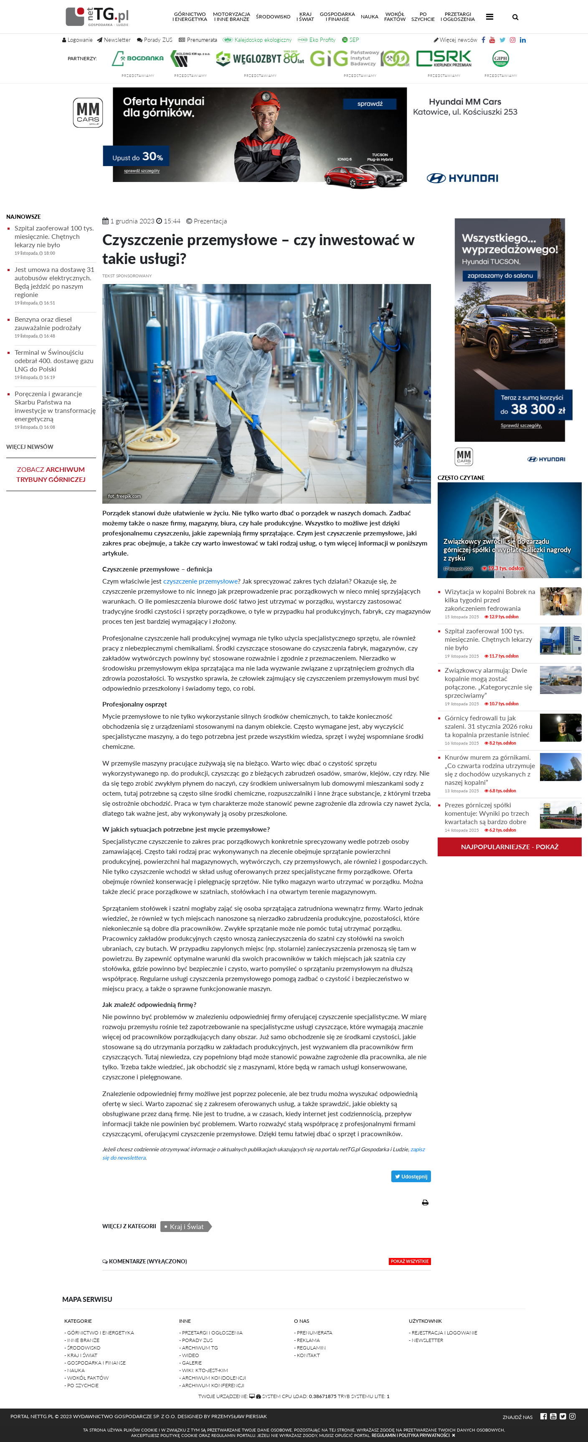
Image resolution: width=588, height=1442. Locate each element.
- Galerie (190, 1363)
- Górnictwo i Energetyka (99, 1332)
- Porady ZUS (196, 1340)
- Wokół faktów (86, 1378)
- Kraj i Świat (80, 1355)
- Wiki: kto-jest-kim (203, 1370)
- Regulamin (310, 1348)
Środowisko (273, 16)
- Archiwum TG (198, 1348)
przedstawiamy (145, 76)
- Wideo (189, 1355)
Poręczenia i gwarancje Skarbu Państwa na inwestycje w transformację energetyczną (55, 411)
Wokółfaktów (395, 16)
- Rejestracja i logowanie (443, 1332)
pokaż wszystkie (410, 1261)
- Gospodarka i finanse (95, 1363)
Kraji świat (305, 16)
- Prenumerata (313, 1332)
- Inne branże (81, 1340)
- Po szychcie (81, 1385)
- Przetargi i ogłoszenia (211, 1332)
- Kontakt (307, 1355)
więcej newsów (29, 446)
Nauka (369, 16)
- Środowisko (82, 1348)
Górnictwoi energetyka (191, 16)
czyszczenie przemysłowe (200, 581)
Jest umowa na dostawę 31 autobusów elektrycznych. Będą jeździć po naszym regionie (55, 287)
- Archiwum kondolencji (212, 1378)
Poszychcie (423, 16)
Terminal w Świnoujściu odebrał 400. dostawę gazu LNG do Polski (55, 366)
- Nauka (74, 1370)
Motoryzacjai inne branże (231, 16)
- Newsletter (426, 1340)
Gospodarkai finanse (337, 16)
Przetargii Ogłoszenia (458, 16)
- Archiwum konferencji (211, 1385)
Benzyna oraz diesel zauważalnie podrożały (55, 328)
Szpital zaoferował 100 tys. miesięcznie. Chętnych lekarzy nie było (55, 241)
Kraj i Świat (187, 1226)
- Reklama (307, 1340)
